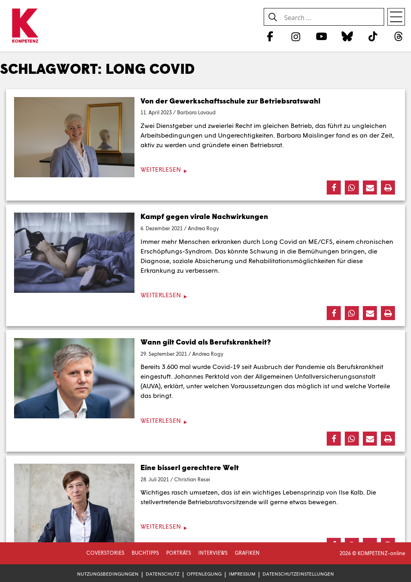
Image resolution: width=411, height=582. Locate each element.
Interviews (213, 553)
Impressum (242, 574)
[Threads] (399, 36)
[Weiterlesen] (205, 169)
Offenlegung (204, 574)
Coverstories (105, 553)
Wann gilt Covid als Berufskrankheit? (205, 341)
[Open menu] (396, 17)
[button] (334, 187)
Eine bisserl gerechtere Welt (189, 467)
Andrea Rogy (203, 228)
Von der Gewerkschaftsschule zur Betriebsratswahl (230, 100)
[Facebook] (270, 36)
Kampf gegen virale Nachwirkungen (204, 216)
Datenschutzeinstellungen (298, 574)
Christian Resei (192, 479)
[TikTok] (373, 36)
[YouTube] (321, 36)
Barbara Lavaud (196, 112)
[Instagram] (295, 36)
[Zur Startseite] (25, 26)
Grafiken (247, 553)
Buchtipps (145, 553)
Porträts (178, 553)
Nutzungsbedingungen (107, 574)
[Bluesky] (347, 36)
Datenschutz (162, 574)
